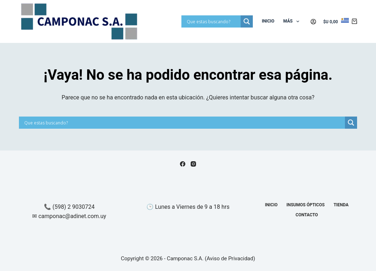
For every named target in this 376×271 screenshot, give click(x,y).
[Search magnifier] (247, 21)
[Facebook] (182, 164)
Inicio (268, 21)
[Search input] (213, 21)
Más (292, 21)
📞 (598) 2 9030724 (69, 206)
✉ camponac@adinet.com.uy (69, 216)
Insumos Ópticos (305, 204)
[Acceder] (313, 21)
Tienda (341, 204)
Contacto (307, 214)
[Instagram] (193, 164)
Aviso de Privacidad (230, 258)
